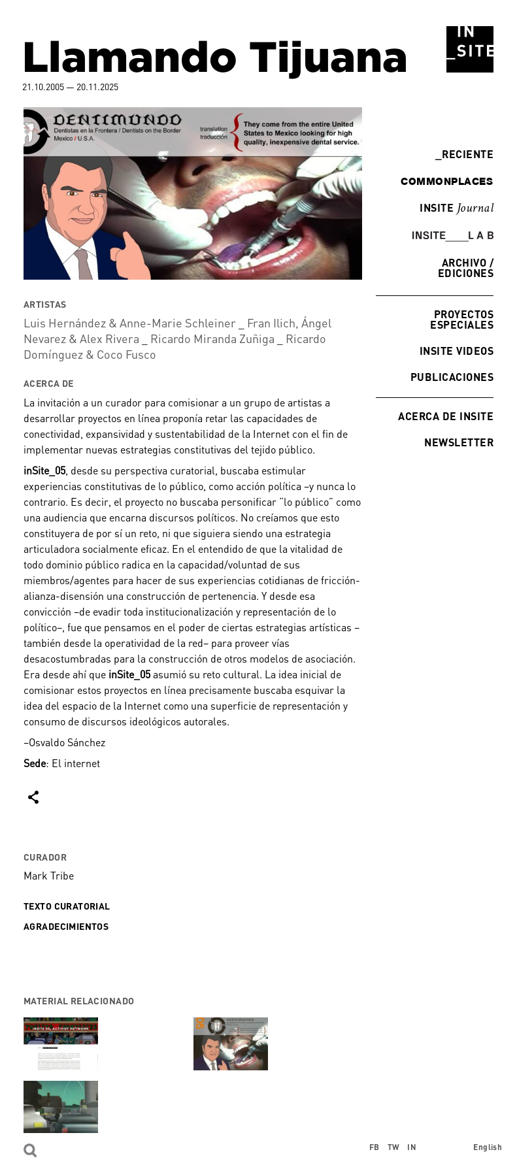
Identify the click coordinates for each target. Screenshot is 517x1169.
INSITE (456, 208)
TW (394, 1147)
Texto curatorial (67, 906)
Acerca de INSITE (445, 416)
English (487, 1147)
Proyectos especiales (461, 319)
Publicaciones (451, 376)
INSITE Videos (456, 350)
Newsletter (458, 442)
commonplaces (447, 181)
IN (411, 1147)
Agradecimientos (66, 926)
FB (374, 1147)
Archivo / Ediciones (465, 267)
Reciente (464, 154)
